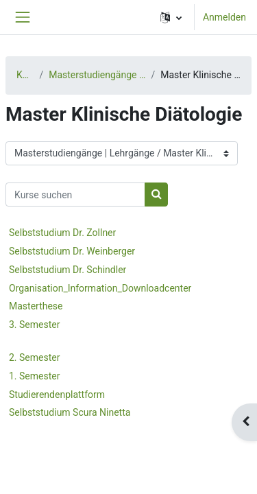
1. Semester (34, 375)
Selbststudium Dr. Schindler (67, 269)
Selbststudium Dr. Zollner (62, 232)
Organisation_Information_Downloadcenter (100, 288)
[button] (171, 17)
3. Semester (34, 324)
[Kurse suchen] (75, 195)
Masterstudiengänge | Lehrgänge (97, 74)
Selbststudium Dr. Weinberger (72, 251)
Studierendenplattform (57, 394)
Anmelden (224, 17)
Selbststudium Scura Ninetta (69, 412)
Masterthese (36, 306)
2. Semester (34, 357)
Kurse (25, 74)
